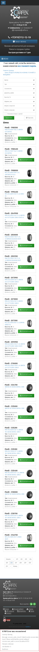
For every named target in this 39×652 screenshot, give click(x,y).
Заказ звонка (19, 41)
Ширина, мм (19, 101)
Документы (21, 611)
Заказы (30, 609)
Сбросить (29, 118)
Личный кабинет (18, 609)
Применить (9, 118)
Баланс (6, 609)
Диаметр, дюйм (19, 93)
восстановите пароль (27, 66)
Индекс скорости (19, 106)
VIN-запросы (9, 611)
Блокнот (8, 613)
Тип (19, 84)
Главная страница (8, 70)
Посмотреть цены (26, 138)
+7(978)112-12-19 (19, 37)
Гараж (31, 611)
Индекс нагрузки (19, 110)
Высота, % (19, 97)
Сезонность (19, 89)
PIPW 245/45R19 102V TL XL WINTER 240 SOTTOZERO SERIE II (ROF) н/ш (15, 217)
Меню (5, 59)
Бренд (19, 80)
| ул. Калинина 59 (20, 28)
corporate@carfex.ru (20, 30)
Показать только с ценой (14, 114)
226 (11, 563)
